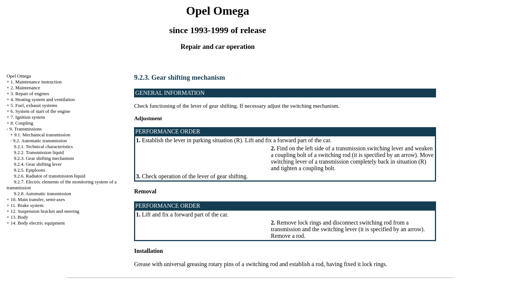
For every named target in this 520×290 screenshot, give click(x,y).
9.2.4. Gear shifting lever (38, 164)
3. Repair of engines (30, 93)
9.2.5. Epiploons (29, 170)
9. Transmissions (26, 129)
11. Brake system (27, 205)
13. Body (19, 217)
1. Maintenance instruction (36, 82)
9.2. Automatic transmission (40, 140)
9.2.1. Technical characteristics (43, 146)
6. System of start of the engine (40, 111)
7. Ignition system (28, 117)
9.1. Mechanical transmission (42, 134)
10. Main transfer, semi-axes (38, 199)
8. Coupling (22, 123)
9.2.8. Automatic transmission (42, 193)
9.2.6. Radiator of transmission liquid (49, 176)
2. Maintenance (25, 87)
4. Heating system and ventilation (43, 99)
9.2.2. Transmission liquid (38, 152)
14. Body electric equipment (38, 223)
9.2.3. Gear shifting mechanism (44, 158)
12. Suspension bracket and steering (45, 211)
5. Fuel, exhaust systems (34, 105)
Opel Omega (19, 76)
